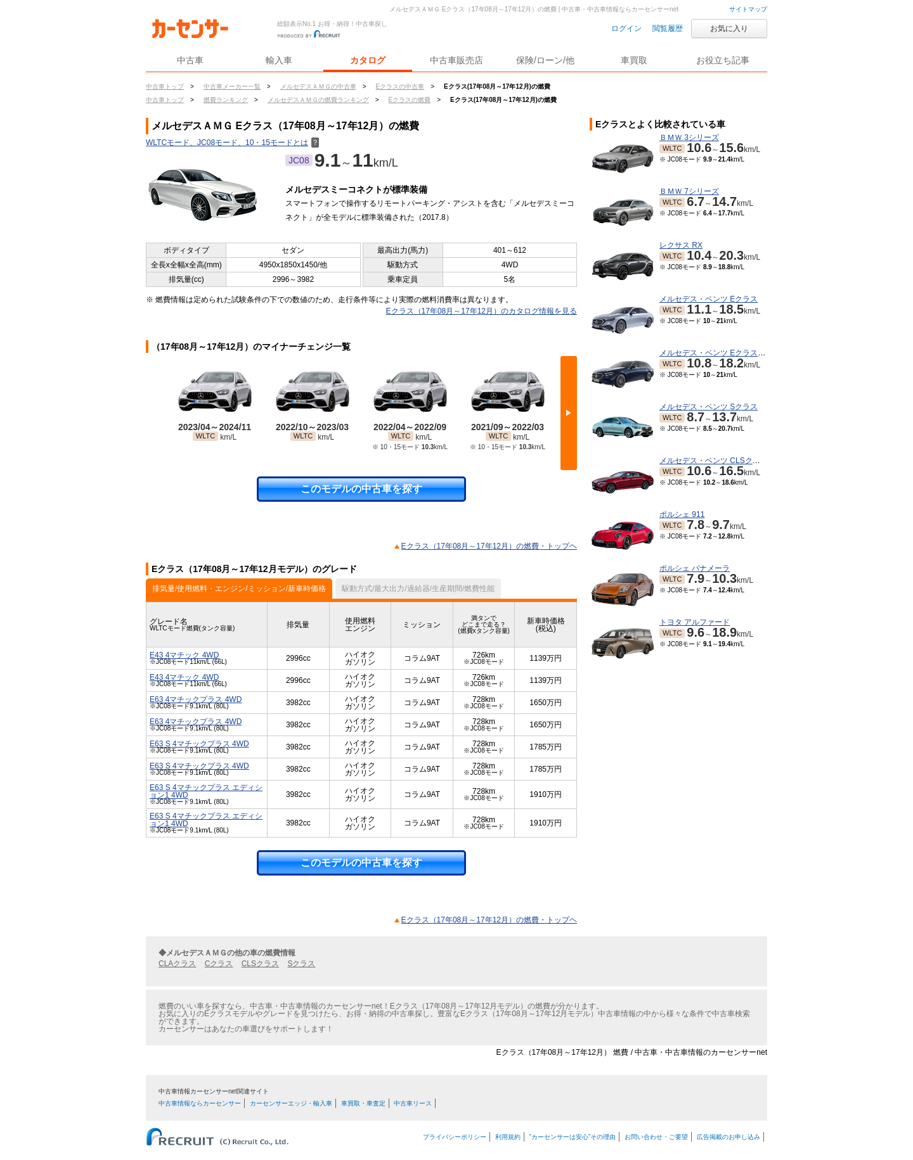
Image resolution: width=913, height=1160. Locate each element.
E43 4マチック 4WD (184, 655)
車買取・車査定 (363, 1103)
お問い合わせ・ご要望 (656, 1136)
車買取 (634, 60)
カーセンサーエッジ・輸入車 (291, 1103)
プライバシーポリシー (454, 1136)
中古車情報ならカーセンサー (200, 1103)
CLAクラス (177, 963)
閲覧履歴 (667, 28)
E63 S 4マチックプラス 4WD (199, 743)
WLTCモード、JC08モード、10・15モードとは (232, 142)
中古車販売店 (456, 60)
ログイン (626, 28)
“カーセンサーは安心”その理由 (572, 1136)
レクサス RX (681, 245)
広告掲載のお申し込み (728, 1136)
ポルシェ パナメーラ (694, 568)
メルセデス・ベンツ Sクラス (708, 406)
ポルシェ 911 (681, 514)
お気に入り (729, 28)
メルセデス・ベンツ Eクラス (708, 299)
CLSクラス (260, 963)
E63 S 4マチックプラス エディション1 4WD (206, 791)
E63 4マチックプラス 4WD (196, 699)
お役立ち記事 (722, 60)
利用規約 (508, 1136)
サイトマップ (748, 9)
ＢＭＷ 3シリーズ (689, 137)
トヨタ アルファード (694, 622)
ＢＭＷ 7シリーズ (689, 191)
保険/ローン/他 (545, 60)
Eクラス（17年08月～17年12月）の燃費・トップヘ (489, 546)
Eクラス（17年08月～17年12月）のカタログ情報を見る (481, 311)
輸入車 (279, 60)
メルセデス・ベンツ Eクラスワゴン (719, 352)
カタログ (367, 60)
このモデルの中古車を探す (361, 488)
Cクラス (219, 963)
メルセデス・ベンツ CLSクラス (713, 460)
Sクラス (301, 963)
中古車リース (413, 1103)
